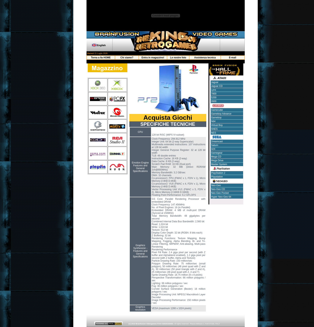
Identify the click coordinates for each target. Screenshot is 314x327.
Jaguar (214, 82)
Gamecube (217, 110)
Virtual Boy (217, 125)
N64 (213, 121)
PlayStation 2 (218, 173)
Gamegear (216, 152)
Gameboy (216, 117)
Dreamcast (217, 141)
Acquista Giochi (167, 117)
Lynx (213, 89)
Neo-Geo (216, 185)
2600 (213, 101)
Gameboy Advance (221, 113)
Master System (219, 164)
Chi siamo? (126, 57)
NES (213, 132)
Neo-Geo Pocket (220, 193)
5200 (213, 97)
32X (213, 149)
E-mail (232, 57)
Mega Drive (217, 160)
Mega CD (216, 156)
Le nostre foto (178, 57)
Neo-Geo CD (218, 189)
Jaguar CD (216, 86)
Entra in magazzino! (153, 57)
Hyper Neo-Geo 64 (221, 196)
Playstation (217, 176)
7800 (213, 93)
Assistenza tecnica (205, 57)
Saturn (214, 145)
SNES (214, 129)
